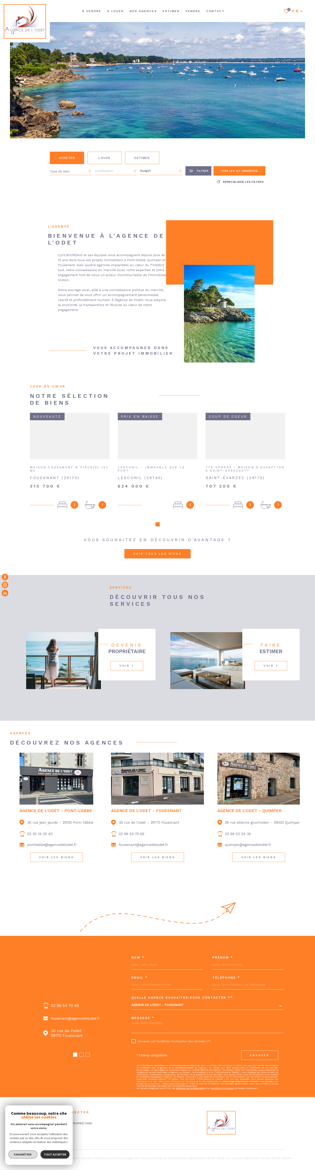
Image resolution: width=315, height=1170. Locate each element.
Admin (204, 1149)
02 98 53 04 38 (238, 825)
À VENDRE (91, 11)
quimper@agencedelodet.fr (248, 836)
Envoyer (259, 1046)
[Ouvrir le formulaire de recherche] (198, 171)
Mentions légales (186, 1149)
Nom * (138, 949)
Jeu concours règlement (241, 1149)
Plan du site (165, 1149)
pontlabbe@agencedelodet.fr (52, 836)
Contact (215, 11)
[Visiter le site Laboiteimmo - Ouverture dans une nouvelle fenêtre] (29, 1150)
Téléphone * (226, 969)
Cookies (286, 1150)
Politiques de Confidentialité (190, 1080)
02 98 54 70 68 (131, 825)
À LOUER (115, 11)
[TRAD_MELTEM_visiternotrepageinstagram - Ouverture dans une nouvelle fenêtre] (5, 585)
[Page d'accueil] (25, 21)
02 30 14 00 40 (40, 825)
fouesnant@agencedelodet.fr (143, 836)
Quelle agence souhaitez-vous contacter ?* (182, 989)
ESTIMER (171, 11)
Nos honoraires (145, 1149)
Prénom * (222, 949)
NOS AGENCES (143, 11)
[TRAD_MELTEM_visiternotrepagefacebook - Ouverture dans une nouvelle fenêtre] (5, 577)
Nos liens (216, 1149)
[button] (75, 1046)
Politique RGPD (269, 1149)
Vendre (193, 11)
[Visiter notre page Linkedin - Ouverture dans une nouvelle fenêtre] (5, 593)
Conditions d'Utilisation (222, 1080)
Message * (142, 1009)
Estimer (142, 158)
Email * (139, 969)
